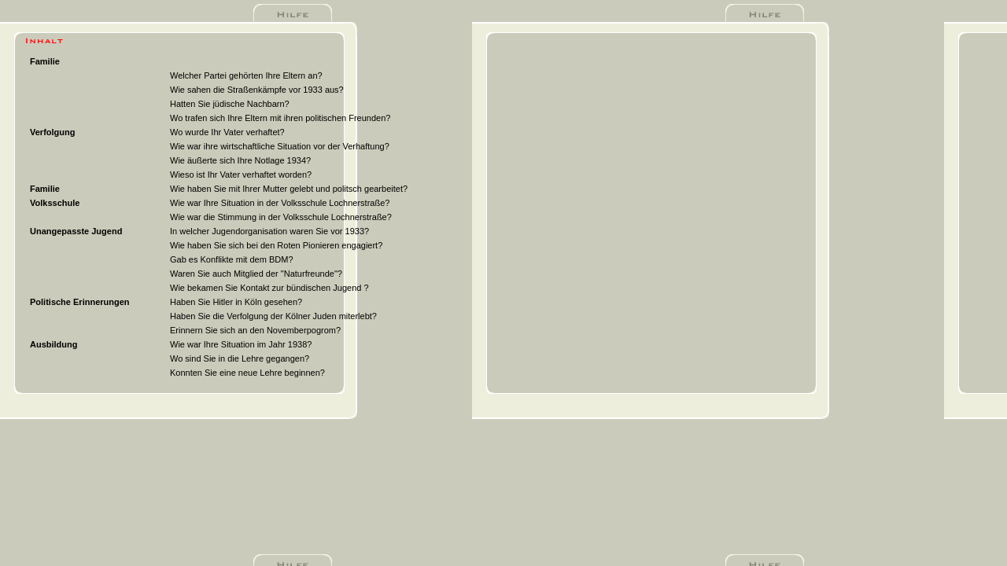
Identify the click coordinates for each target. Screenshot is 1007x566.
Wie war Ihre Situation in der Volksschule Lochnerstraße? (279, 203)
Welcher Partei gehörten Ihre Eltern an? (246, 75)
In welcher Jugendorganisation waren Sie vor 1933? (269, 231)
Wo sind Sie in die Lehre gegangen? (239, 358)
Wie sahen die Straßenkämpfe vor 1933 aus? (257, 89)
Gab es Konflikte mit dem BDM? (231, 259)
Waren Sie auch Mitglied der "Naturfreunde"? (256, 273)
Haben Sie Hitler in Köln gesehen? (236, 302)
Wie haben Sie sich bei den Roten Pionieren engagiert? (276, 245)
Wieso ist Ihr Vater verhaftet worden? (241, 174)
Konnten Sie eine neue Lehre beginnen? (247, 372)
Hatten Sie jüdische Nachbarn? (230, 103)
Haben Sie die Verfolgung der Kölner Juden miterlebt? (273, 316)
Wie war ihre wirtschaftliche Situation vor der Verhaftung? (279, 146)
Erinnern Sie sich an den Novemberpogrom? (255, 330)
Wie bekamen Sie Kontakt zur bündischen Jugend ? (269, 287)
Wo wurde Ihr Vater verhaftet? (227, 132)
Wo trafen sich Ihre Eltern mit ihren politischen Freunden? (280, 118)
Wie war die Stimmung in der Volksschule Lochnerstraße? (281, 217)
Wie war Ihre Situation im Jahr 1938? (241, 344)
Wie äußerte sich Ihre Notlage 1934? (240, 160)
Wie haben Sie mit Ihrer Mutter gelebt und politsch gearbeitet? (289, 188)
